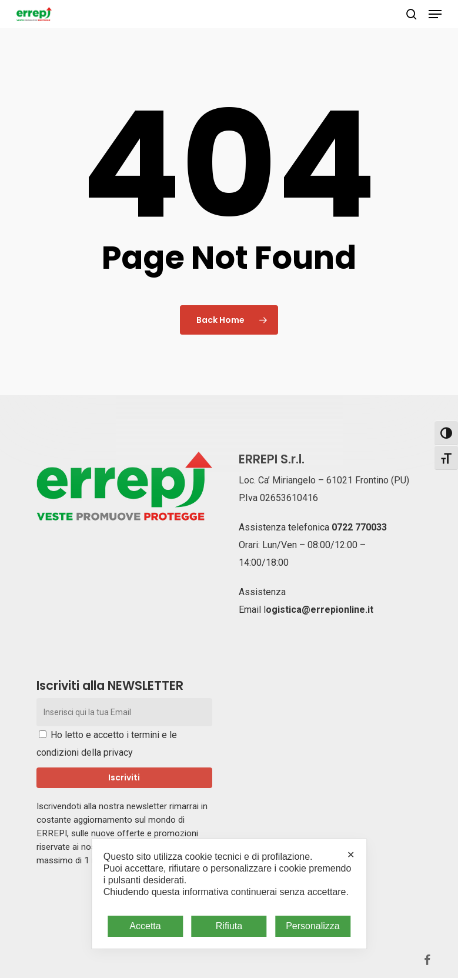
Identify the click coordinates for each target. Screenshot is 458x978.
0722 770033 (359, 527)
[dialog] (229, 894)
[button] (435, 14)
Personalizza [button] (313, 926)
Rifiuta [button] (229, 926)
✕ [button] (351, 855)
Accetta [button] (145, 926)
